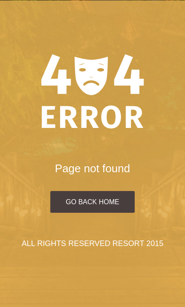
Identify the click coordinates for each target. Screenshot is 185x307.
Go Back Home (92, 202)
